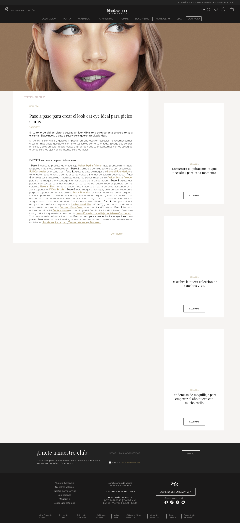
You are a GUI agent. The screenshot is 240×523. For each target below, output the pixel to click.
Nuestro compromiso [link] (64, 491)
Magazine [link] (64, 499)
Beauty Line (142, 18)
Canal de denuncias (154, 516)
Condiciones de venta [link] (120, 483)
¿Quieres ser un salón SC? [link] (175, 492)
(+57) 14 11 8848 (113, 500)
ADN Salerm (163, 18)
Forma (67, 18)
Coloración (49, 18)
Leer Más (194, 196)
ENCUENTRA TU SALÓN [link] (22, 10)
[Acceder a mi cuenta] (223, 9)
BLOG (180, 18)
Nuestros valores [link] (64, 487)
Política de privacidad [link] (81, 516)
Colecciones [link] (64, 495)
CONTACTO (194, 18)
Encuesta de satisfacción (189, 516)
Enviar (191, 453)
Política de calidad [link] (101, 516)
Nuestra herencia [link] (64, 483)
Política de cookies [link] (63, 516)
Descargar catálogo (64, 503)
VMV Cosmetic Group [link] (45, 516)
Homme (124, 18)
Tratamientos (104, 18)
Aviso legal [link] (116, 516)
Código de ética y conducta (133, 516)
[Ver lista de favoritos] (216, 9)
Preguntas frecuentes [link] (120, 485)
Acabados (84, 18)
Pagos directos (172, 516)
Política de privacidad (131, 462)
